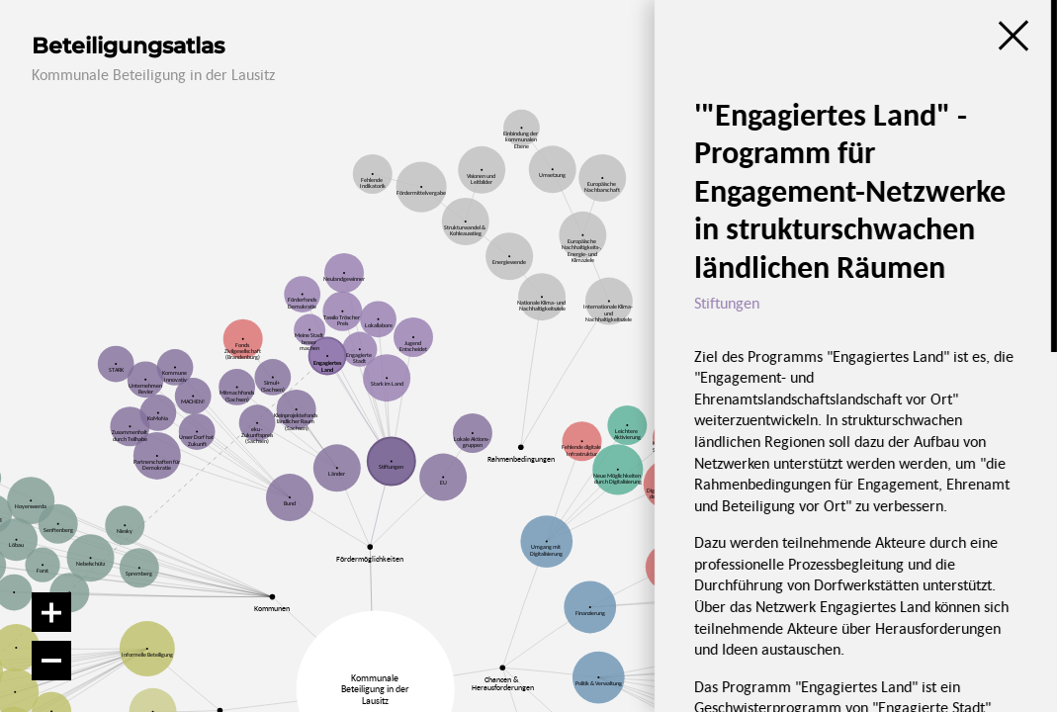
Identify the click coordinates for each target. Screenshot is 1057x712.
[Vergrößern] (51, 612)
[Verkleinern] (51, 660)
